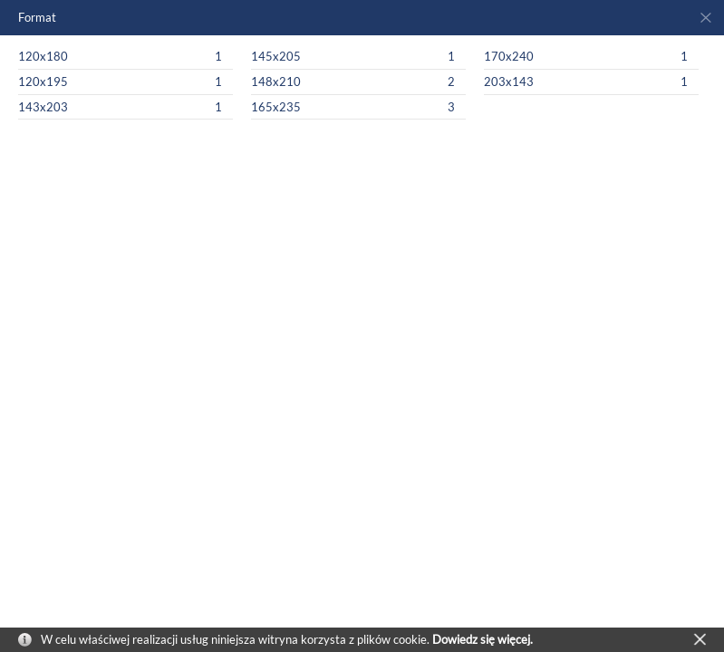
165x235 (276, 107)
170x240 (509, 56)
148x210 (276, 81)
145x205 (276, 56)
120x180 (43, 56)
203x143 (509, 81)
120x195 (43, 81)
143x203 (43, 107)
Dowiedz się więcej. (482, 639)
